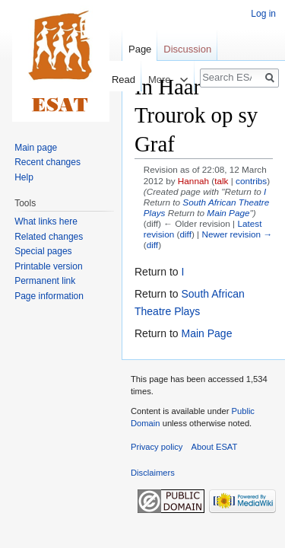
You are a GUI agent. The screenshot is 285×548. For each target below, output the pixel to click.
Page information (49, 296)
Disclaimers (153, 472)
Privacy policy (156, 446)
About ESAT (215, 446)
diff (185, 234)
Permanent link (44, 281)
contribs (251, 181)
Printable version (48, 266)
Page (139, 49)
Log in (263, 13)
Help (23, 177)
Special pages (42, 251)
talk (221, 181)
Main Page (228, 213)
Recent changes (47, 162)
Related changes (48, 236)
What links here (46, 221)
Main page (35, 147)
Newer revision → (236, 234)
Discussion (187, 49)
